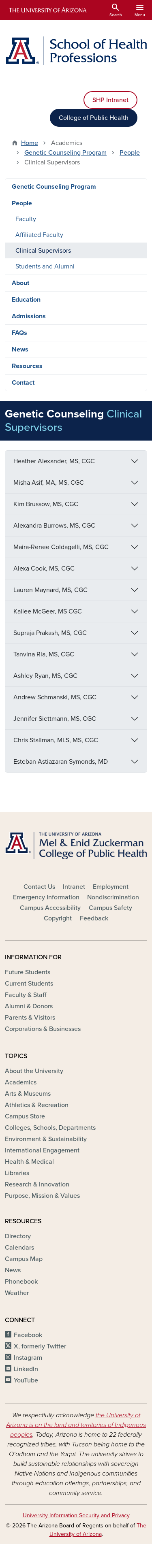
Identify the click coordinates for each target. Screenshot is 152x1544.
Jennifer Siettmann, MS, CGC (54, 719)
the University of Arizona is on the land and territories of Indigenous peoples (76, 1425)
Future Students (27, 972)
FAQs (19, 333)
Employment (110, 887)
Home (29, 143)
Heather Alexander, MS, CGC (54, 461)
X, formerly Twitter (40, 1346)
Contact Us (39, 887)
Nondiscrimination (113, 897)
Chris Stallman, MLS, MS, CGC (55, 740)
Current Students (29, 984)
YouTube (26, 1380)
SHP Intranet (110, 100)
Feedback (94, 918)
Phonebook (21, 1282)
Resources (27, 366)
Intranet (74, 887)
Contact (23, 383)
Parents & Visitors (30, 1018)
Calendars (19, 1248)
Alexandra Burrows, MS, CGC (54, 526)
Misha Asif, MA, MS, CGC (48, 483)
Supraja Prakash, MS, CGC (50, 633)
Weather (17, 1293)
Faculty (25, 219)
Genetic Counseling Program (65, 153)
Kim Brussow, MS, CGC (45, 504)
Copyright (58, 918)
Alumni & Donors (29, 1006)
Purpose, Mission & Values (42, 1196)
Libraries (17, 1173)
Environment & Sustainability (46, 1139)
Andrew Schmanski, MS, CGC (54, 697)
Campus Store (25, 1116)
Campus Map (24, 1259)
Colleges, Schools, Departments (50, 1128)
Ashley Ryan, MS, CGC (45, 676)
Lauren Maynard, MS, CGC (50, 590)
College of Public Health (93, 118)
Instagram (28, 1358)
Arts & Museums (28, 1094)
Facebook (28, 1335)
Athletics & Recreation (37, 1105)
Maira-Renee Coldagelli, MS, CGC (61, 547)
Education (26, 300)
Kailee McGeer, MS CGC (47, 611)
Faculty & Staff (25, 995)
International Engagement (42, 1150)
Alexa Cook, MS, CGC (44, 568)
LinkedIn (26, 1369)
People (130, 153)
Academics (20, 1082)
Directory (18, 1236)
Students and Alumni (45, 266)
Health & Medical (29, 1162)
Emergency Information (46, 897)
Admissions (29, 316)
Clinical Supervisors (43, 251)
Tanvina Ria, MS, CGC (43, 654)
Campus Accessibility (50, 908)
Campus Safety (110, 908)
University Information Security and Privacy (76, 1515)
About (20, 283)
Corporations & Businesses (43, 1029)
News (20, 349)
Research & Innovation (37, 1184)
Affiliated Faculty (39, 235)
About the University (34, 1071)
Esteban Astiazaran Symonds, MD (60, 762)
